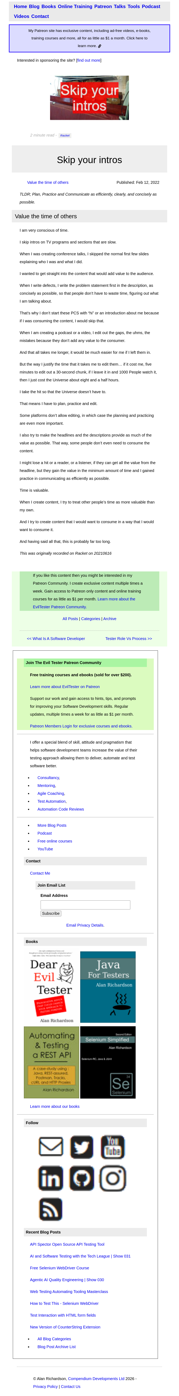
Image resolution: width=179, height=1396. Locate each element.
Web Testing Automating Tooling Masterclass (69, 1291)
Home (20, 6)
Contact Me (40, 873)
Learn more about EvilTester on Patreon (65, 687)
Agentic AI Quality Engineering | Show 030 (67, 1280)
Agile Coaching (50, 793)
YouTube (45, 849)
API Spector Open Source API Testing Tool (67, 1244)
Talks (120, 6)
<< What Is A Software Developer (56, 638)
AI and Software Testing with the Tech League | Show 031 (80, 1256)
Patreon (103, 6)
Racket (65, 135)
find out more (88, 60)
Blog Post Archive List (56, 1347)
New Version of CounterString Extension (65, 1327)
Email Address (54, 895)
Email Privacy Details (84, 925)
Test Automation (51, 801)
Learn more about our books (54, 1106)
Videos (21, 16)
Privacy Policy (45, 1386)
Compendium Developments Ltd (96, 1378)
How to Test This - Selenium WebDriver (64, 1303)
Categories (90, 619)
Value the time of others (48, 182)
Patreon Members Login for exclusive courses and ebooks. (81, 726)
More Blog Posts (51, 825)
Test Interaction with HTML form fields (63, 1315)
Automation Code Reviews (60, 809)
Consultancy (48, 778)
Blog (34, 6)
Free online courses (54, 841)
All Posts (70, 619)
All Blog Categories (54, 1339)
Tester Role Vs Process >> (128, 638)
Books (48, 6)
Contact (40, 16)
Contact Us (70, 1386)
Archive (110, 619)
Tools (134, 6)
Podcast (151, 6)
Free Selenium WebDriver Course (59, 1268)
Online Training (75, 6)
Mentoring (46, 785)
